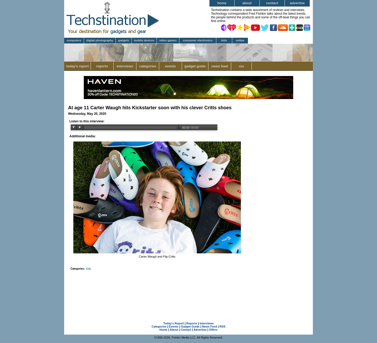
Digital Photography (99, 40)
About (247, 3)
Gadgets (123, 40)
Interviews (125, 66)
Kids (224, 40)
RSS (241, 66)
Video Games (168, 40)
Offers (213, 329)
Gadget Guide (195, 66)
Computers (73, 40)
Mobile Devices (144, 40)
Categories (147, 66)
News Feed (220, 66)
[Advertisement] (188, 289)
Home (221, 3)
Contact (272, 3)
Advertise (297, 3)
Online (240, 40)
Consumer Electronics (198, 40)
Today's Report (77, 66)
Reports (102, 66)
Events (170, 66)
